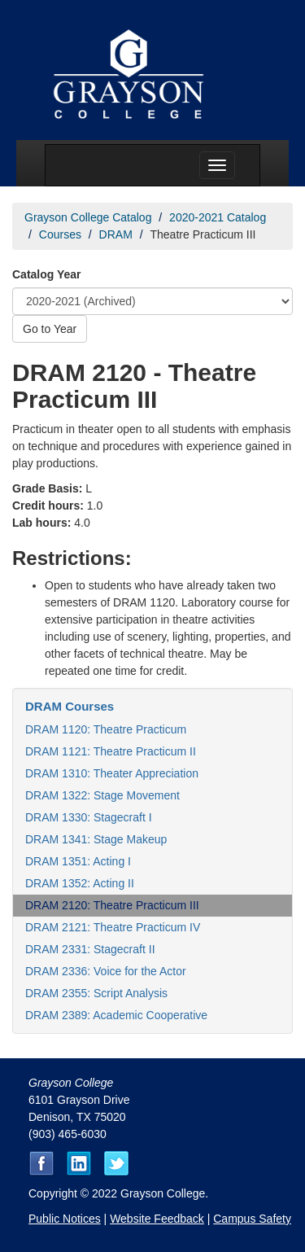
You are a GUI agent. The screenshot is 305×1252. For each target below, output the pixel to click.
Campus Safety (252, 1218)
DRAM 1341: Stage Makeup (96, 839)
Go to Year (49, 328)
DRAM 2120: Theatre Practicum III (112, 905)
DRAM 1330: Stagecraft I (88, 817)
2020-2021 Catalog (217, 217)
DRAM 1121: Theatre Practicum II (110, 751)
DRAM (116, 234)
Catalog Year (46, 274)
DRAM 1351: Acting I (78, 861)
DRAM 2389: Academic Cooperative (116, 1015)
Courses (60, 234)
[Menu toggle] (217, 165)
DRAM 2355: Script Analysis (96, 993)
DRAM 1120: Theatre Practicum (105, 729)
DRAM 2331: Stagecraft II (90, 949)
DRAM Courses (69, 706)
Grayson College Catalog (87, 217)
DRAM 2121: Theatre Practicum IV (112, 927)
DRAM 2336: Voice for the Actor (105, 971)
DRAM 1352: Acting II (79, 883)
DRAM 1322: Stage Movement (102, 795)
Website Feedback (157, 1218)
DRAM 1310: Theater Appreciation (111, 773)
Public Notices (64, 1218)
